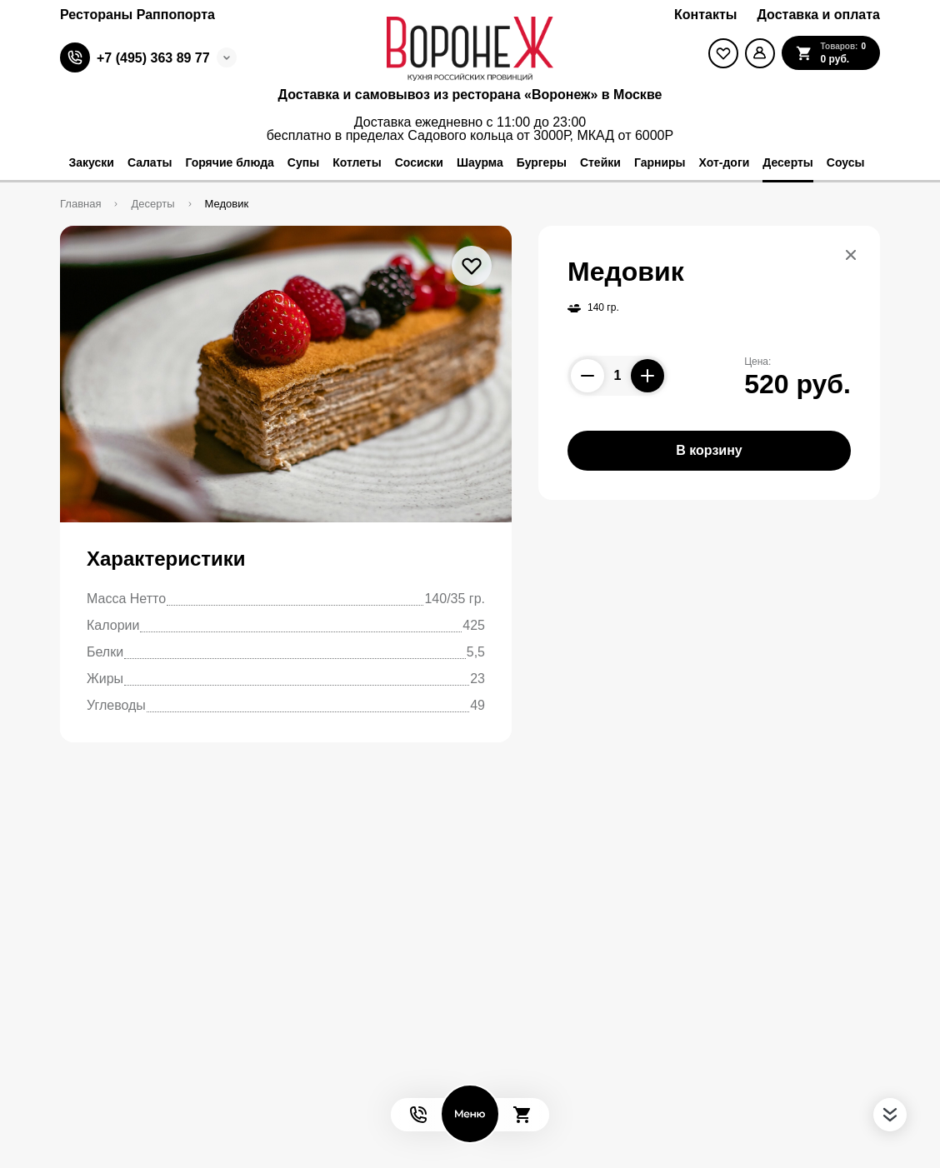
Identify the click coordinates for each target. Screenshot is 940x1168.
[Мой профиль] (760, 53)
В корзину (709, 450)
